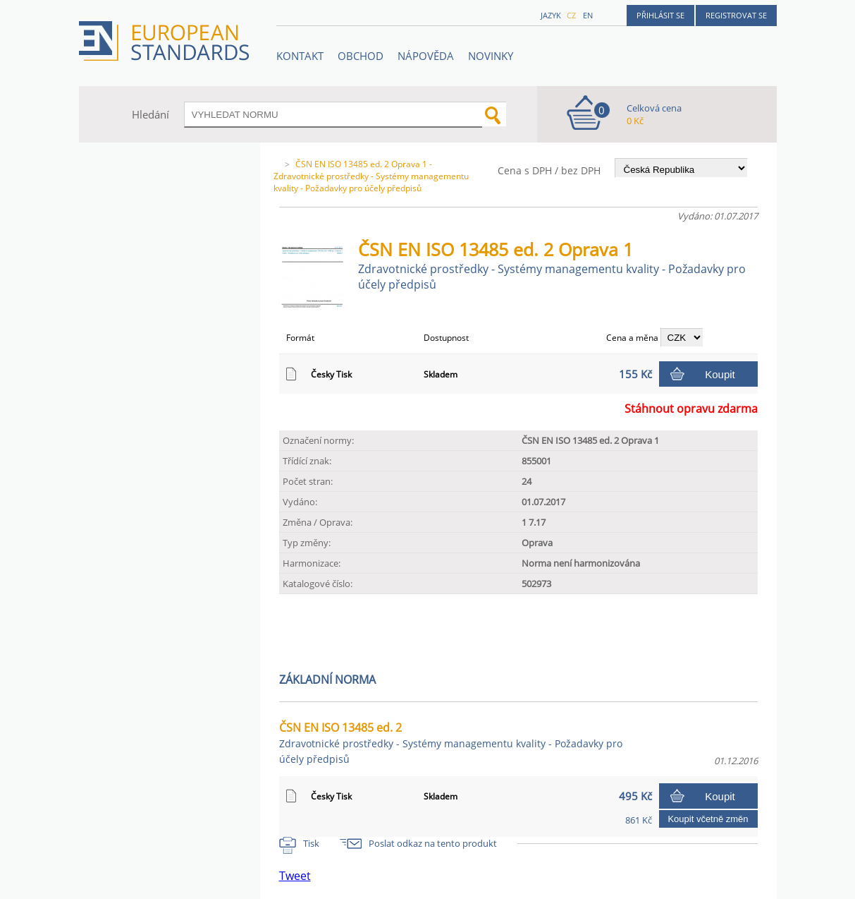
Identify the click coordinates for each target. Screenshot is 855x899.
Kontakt (300, 56)
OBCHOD (360, 56)
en (588, 15)
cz (571, 15)
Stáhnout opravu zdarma (691, 408)
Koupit (720, 374)
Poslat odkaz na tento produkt (433, 843)
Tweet (295, 875)
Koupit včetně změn (708, 819)
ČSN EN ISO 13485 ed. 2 (450, 743)
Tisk (311, 843)
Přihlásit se (660, 15)
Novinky (490, 56)
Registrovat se (736, 15)
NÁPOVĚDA (426, 56)
